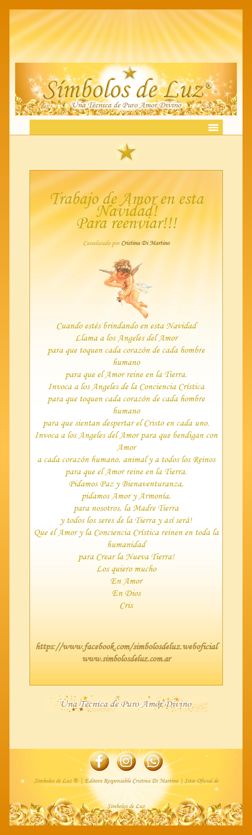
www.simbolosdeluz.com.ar (126, 658)
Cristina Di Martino (145, 243)
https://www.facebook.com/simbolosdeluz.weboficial (126, 646)
